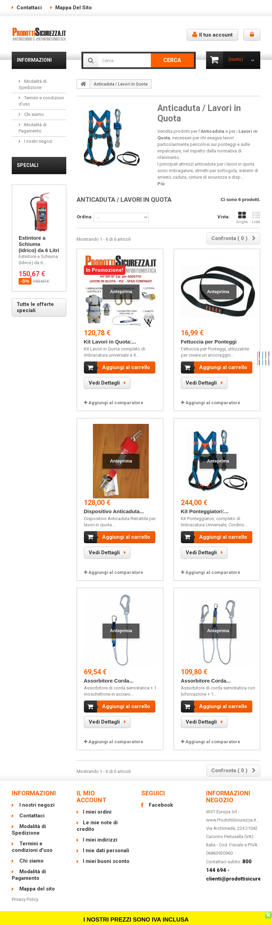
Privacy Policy (25, 894)
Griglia (242, 217)
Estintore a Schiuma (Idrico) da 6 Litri (39, 244)
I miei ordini (97, 807)
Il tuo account (212, 34)
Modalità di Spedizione (29, 824)
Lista (256, 217)
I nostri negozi (37, 141)
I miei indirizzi (100, 835)
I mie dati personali (106, 845)
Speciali (27, 165)
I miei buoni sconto (106, 856)
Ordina (84, 216)
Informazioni (34, 60)
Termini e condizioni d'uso (32, 841)
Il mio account (91, 791)
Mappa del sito (73, 7)
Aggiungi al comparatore (115, 402)
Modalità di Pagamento (29, 869)
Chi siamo (33, 114)
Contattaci (29, 7)
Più (161, 183)
